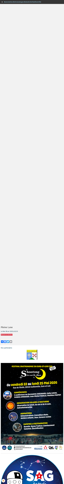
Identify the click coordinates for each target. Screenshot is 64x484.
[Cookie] (3, 480)
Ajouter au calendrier (6, 334)
